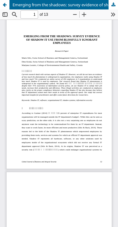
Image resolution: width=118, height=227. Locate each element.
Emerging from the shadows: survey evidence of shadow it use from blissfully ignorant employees (65, 5)
